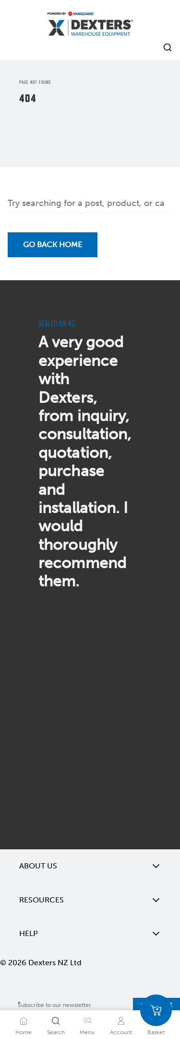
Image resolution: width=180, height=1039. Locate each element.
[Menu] (87, 1021)
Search (56, 1032)
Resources (90, 900)
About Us (90, 866)
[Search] (55, 1021)
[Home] (90, 25)
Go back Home (52, 244)
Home (23, 1032)
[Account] (121, 1021)
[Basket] (156, 1010)
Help (90, 933)
